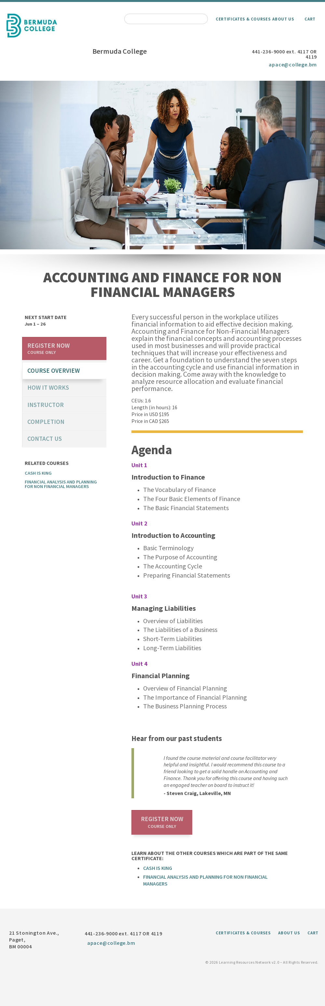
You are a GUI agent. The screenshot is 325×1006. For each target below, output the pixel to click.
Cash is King (157, 868)
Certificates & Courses (243, 18)
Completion (45, 422)
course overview (53, 370)
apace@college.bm (293, 64)
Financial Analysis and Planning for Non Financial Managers (61, 484)
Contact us (44, 438)
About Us (283, 18)
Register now (162, 822)
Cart (310, 18)
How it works (48, 387)
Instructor (45, 405)
